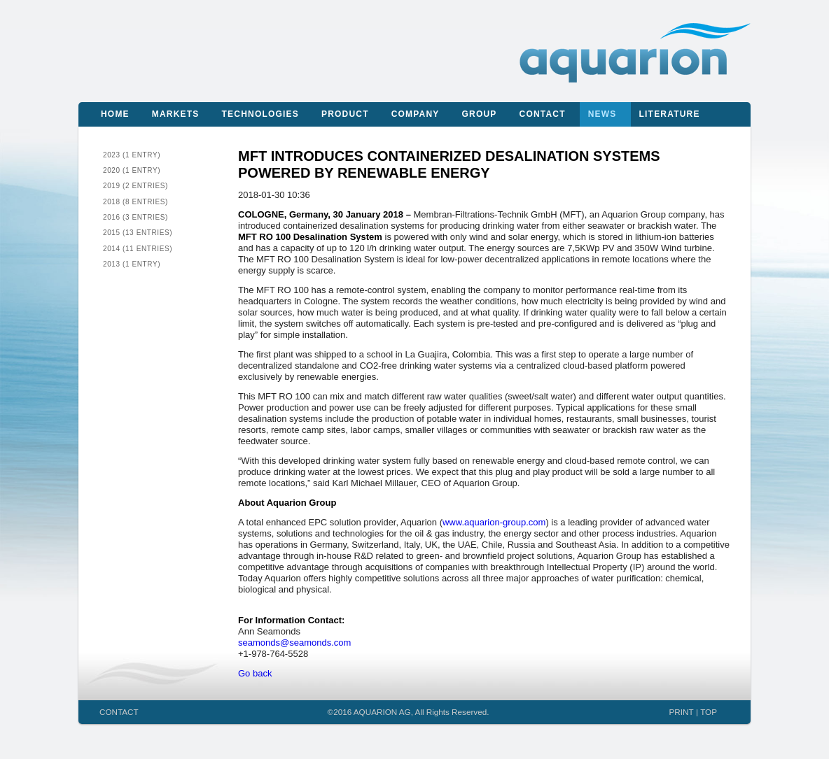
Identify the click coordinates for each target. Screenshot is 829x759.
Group (479, 114)
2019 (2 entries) (135, 186)
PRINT (681, 711)
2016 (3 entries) (135, 217)
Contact (543, 114)
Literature (669, 114)
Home (115, 114)
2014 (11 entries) (137, 249)
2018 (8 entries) (135, 202)
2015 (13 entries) (137, 232)
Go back (255, 673)
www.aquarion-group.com (494, 522)
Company (415, 114)
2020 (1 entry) (131, 170)
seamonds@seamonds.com (294, 642)
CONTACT (119, 711)
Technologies (260, 114)
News (602, 114)
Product (345, 114)
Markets (176, 114)
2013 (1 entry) (131, 264)
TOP (708, 711)
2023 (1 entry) (131, 155)
